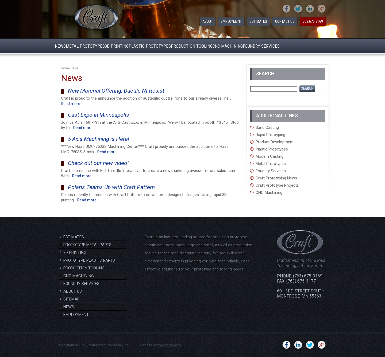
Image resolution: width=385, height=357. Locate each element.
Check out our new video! (98, 163)
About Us (72, 291)
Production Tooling (84, 268)
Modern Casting (269, 156)
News (68, 307)
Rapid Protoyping (270, 134)
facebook (286, 9)
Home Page (69, 68)
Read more (70, 103)
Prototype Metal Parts (87, 244)
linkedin (310, 9)
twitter (298, 9)
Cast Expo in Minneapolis (98, 115)
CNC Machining (269, 192)
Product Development (275, 142)
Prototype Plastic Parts (89, 260)
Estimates (73, 237)
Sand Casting (267, 127)
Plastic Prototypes (272, 149)
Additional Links (277, 115)
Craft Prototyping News (276, 178)
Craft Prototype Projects (277, 185)
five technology (169, 345)
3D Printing (74, 252)
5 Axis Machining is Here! (98, 139)
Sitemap (71, 299)
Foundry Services (271, 170)
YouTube (275, 345)
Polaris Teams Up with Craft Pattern (111, 187)
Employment (76, 314)
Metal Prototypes (271, 163)
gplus (322, 9)
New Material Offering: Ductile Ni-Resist (116, 91)
